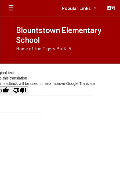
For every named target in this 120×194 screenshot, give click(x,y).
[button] (79, 8)
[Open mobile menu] (11, 8)
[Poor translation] (19, 90)
